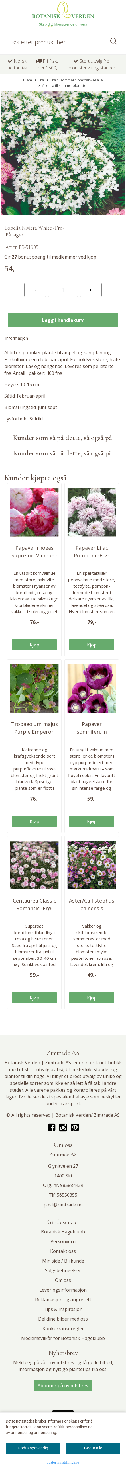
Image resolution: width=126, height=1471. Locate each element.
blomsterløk (79, 1069)
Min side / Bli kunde (63, 1261)
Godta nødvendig (33, 1448)
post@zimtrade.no (63, 1205)
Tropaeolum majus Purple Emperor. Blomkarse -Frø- (34, 732)
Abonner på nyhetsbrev (63, 1385)
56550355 (67, 1195)
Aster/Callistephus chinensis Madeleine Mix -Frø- (92, 908)
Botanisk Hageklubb (63, 1232)
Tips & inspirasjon (63, 1309)
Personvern (63, 1241)
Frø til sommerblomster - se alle (75, 80)
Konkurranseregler (63, 1328)
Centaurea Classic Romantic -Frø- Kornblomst (34, 908)
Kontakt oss (63, 1251)
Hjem (27, 80)
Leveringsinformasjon (63, 1290)
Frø (39, 80)
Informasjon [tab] (16, 338)
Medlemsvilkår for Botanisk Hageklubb (63, 1338)
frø (60, 1069)
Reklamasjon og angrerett (63, 1299)
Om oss (63, 1280)
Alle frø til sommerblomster (63, 85)
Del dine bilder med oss (63, 1319)
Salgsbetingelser (63, 1270)
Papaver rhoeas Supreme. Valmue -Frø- (34, 555)
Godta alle (93, 1448)
